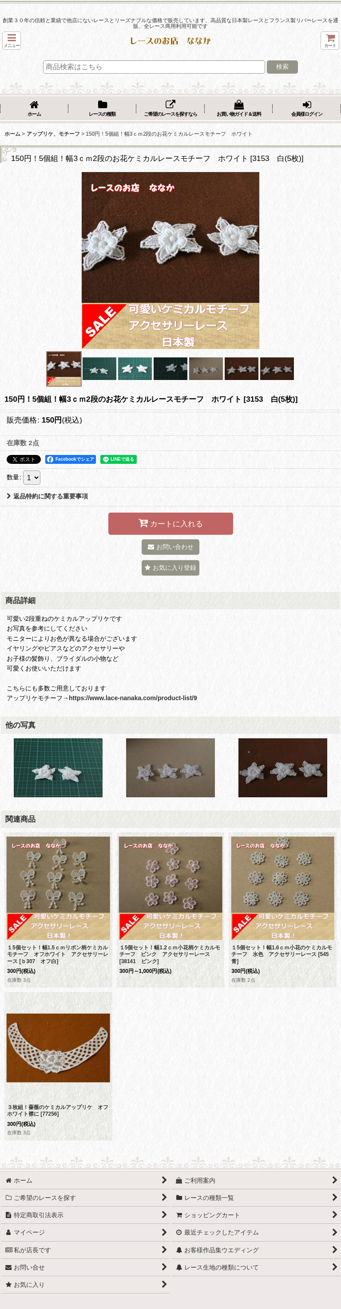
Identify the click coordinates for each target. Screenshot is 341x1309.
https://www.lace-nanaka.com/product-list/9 (133, 698)
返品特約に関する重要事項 (47, 496)
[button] (11, 40)
